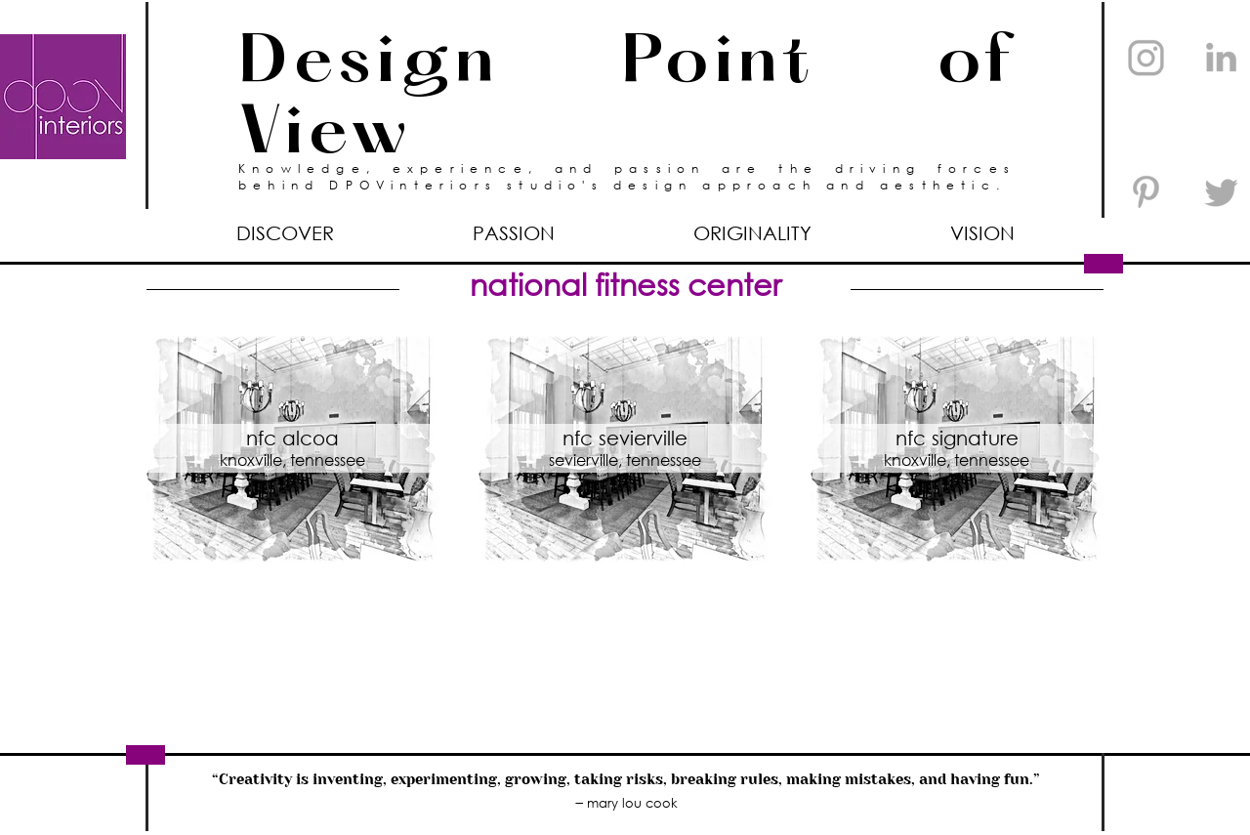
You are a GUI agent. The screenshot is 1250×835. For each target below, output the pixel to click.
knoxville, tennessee (292, 459)
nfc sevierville (625, 438)
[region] (292, 448)
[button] (513, 233)
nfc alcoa (292, 438)
